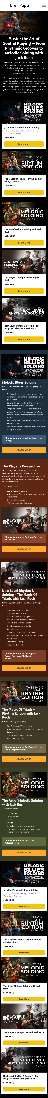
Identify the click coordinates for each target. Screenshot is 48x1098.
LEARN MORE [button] (24, 450)
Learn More (24, 144)
